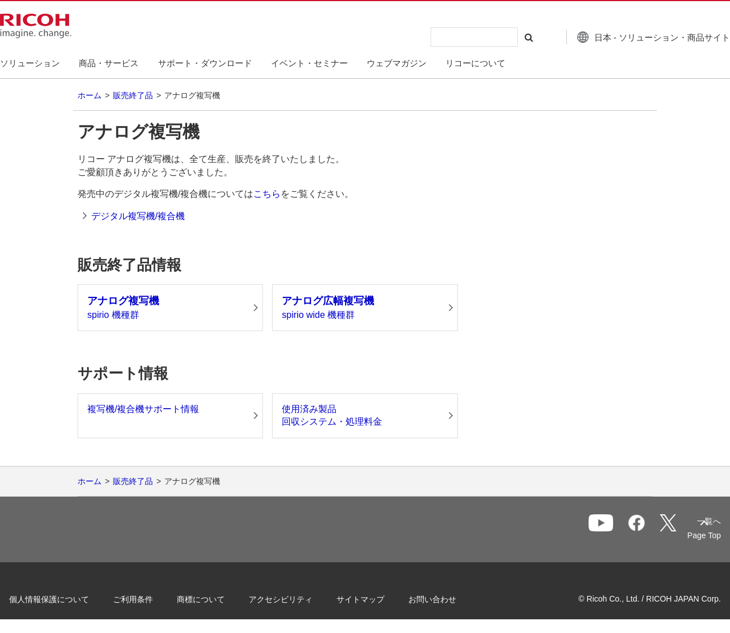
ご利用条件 (152, 598)
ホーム (90, 95)
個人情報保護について (68, 598)
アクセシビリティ (300, 598)
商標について (220, 598)
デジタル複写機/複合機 (138, 216)
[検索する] (503, 37)
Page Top (684, 535)
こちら (267, 194)
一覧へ (642, 530)
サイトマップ (380, 598)
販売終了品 (133, 95)
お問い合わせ (452, 598)
